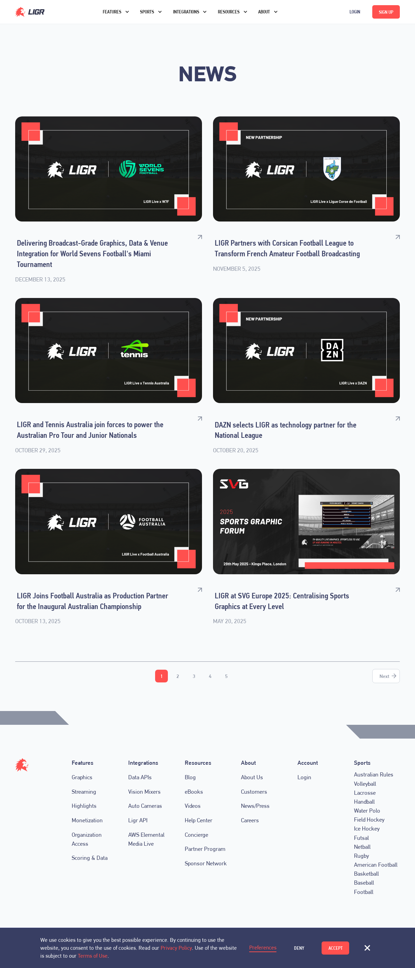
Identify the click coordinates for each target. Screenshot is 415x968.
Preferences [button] (262, 947)
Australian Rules (373, 774)
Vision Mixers (144, 791)
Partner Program (205, 848)
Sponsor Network (206, 863)
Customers (254, 791)
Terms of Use (93, 955)
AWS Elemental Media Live (146, 839)
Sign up (386, 12)
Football (363, 891)
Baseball (364, 882)
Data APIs (140, 777)
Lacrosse (365, 792)
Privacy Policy (176, 948)
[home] (43, 12)
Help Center (198, 820)
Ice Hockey (366, 828)
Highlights (84, 805)
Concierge (196, 834)
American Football (375, 864)
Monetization (87, 820)
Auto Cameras (145, 805)
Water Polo (367, 810)
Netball (362, 846)
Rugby (361, 855)
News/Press (255, 805)
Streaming (84, 791)
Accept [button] (335, 948)
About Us (252, 777)
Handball (364, 801)
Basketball (366, 873)
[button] (367, 948)
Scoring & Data (90, 857)
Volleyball (365, 783)
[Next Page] (386, 676)
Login (355, 11)
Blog (190, 777)
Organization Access (87, 839)
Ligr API (138, 820)
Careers (250, 820)
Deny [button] (299, 948)
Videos (193, 805)
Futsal (361, 837)
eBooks (194, 791)
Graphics (82, 777)
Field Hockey (369, 819)
